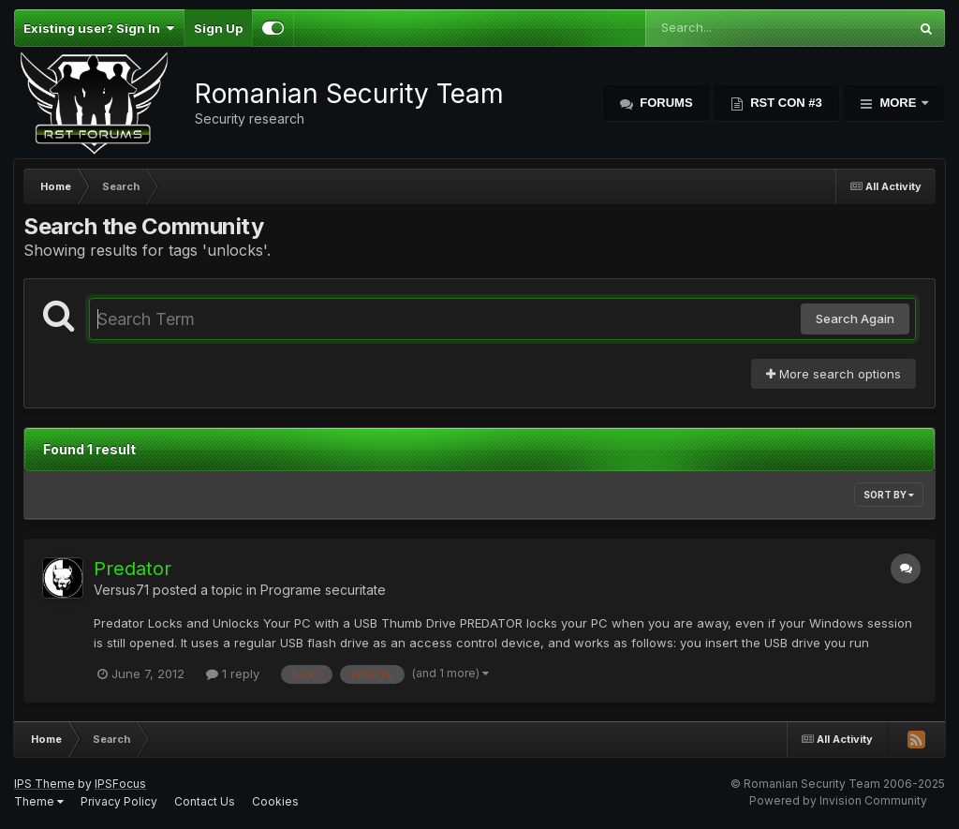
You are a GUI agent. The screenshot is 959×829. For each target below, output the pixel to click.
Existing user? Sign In (98, 28)
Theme (39, 801)
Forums (665, 103)
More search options (833, 373)
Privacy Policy (119, 801)
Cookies (275, 801)
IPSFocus (120, 784)
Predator (132, 568)
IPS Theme (44, 784)
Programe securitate (323, 590)
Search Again (855, 318)
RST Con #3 (784, 103)
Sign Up (218, 28)
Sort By (888, 494)
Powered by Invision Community (838, 800)
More (898, 103)
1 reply (232, 673)
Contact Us (204, 801)
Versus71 (121, 590)
